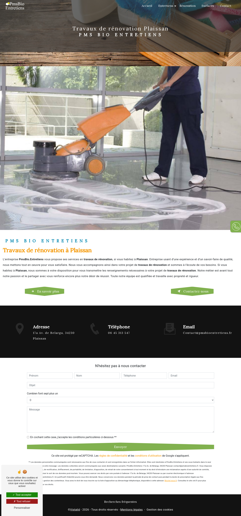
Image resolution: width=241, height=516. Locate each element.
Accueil (147, 6)
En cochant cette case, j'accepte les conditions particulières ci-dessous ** (73, 433)
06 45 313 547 (119, 336)
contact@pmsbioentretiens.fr (207, 329)
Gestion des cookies (160, 509)
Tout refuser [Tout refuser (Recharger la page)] (22, 501)
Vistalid (75, 509)
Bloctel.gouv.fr (171, 477)
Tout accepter (22, 494)
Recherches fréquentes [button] (120, 502)
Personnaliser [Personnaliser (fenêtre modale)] (22, 507)
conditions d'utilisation (148, 451)
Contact (225, 6)
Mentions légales (131, 509)
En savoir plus (44, 291)
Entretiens (165, 6)
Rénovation (188, 6)
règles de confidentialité (113, 451)
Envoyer (120, 443)
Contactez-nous (192, 291)
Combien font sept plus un (42, 389)
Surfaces (208, 6)
